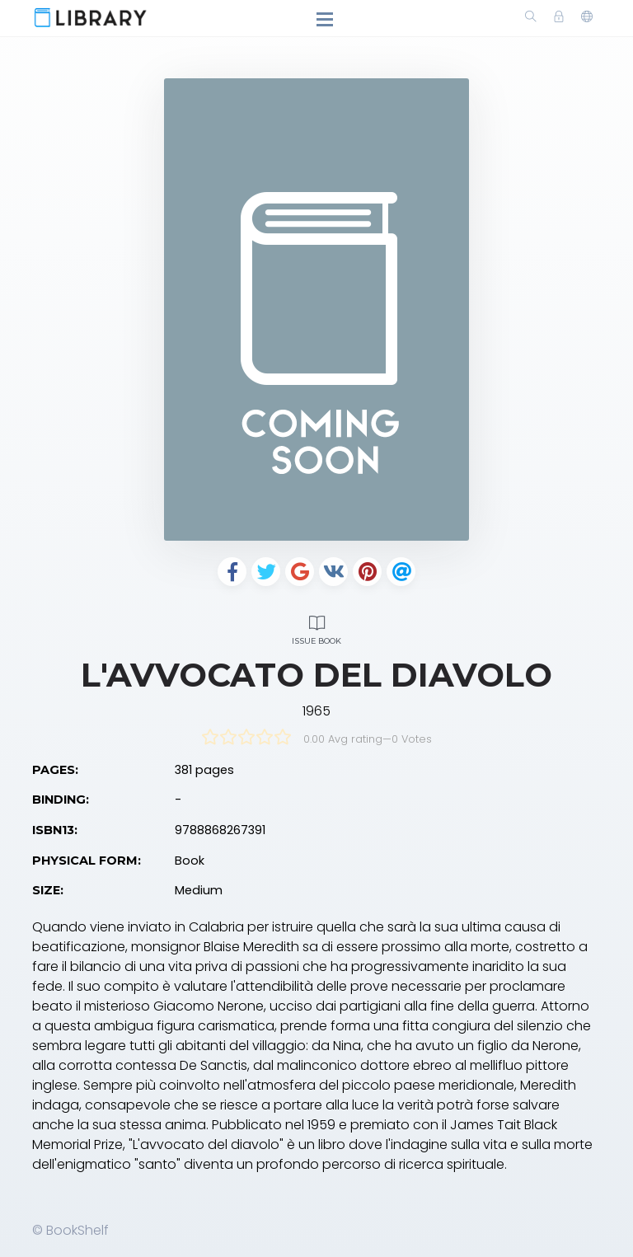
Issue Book (316, 628)
